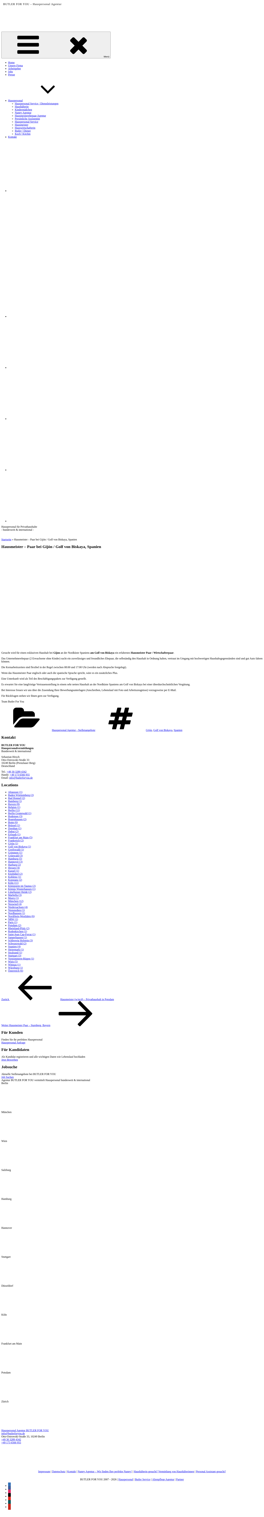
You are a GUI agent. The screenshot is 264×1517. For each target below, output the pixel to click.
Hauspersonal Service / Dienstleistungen (36, 103)
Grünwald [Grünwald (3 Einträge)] (15, 855)
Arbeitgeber (14, 68)
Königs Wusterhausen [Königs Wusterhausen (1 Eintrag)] (22, 889)
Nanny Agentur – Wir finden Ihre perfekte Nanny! (105, 1471)
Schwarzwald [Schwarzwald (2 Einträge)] (17, 943)
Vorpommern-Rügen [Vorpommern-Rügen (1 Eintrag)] (21, 958)
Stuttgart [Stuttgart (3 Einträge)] (14, 955)
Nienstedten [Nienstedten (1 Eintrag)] (16, 910)
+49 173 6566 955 (20, 774)
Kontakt (12, 136)
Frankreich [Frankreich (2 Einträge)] (16, 840)
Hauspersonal (40, 100)
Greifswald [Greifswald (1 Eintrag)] (16, 849)
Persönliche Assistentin (27, 118)
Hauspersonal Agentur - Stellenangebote (73, 730)
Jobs (10, 71)
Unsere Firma (15, 65)
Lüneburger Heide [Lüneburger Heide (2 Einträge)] (19, 892)
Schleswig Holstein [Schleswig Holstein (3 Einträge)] (20, 940)
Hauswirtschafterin (25, 127)
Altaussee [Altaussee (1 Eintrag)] (15, 792)
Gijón (149, 730)
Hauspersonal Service (26, 121)
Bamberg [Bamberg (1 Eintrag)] (15, 801)
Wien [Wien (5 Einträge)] (13, 961)
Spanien (178, 730)
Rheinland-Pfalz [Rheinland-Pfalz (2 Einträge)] (18, 928)
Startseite (6, 539)
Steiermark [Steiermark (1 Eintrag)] (16, 949)
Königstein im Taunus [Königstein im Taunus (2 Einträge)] (22, 886)
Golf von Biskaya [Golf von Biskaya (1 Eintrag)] (19, 846)
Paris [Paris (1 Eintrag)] (12, 922)
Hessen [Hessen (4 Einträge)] (14, 867)
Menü (56, 45)
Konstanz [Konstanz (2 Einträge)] (15, 879)
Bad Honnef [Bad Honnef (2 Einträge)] (16, 798)
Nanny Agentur (23, 112)
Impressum (44, 1471)
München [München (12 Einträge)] (15, 901)
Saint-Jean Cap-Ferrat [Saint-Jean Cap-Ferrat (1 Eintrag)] (22, 934)
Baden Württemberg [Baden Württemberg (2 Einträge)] (21, 795)
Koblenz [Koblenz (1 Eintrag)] (14, 876)
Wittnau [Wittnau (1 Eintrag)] (14, 964)
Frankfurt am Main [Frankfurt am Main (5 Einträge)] (20, 837)
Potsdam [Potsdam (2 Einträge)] (14, 925)
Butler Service (142, 1479)
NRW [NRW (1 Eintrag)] (13, 919)
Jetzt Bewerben (9, 1059)
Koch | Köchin (22, 133)
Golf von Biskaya (162, 730)
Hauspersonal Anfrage (13, 1042)
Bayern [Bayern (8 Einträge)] (14, 804)
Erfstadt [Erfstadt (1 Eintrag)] (14, 834)
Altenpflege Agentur (163, 1479)
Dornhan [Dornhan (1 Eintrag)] (14, 828)
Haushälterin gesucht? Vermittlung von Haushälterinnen (164, 1471)
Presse (11, 74)
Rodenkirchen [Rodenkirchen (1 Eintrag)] (17, 931)
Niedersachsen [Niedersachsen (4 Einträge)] (18, 907)
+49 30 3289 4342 (17, 771)
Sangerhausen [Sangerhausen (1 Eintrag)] (17, 937)
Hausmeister (21, 124)
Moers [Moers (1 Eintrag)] (13, 898)
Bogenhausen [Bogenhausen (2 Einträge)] (17, 819)
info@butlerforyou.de (21, 777)
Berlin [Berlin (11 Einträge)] (14, 810)
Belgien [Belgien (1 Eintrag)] (14, 807)
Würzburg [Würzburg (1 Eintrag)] (15, 967)
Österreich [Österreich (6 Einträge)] (15, 970)
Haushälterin (22, 106)
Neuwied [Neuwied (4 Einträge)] (15, 904)
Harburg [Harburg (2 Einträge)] (14, 864)
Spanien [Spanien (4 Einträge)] (14, 946)
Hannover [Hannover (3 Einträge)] (15, 861)
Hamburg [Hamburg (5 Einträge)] (15, 858)
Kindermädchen (23, 109)
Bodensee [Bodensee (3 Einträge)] (15, 816)
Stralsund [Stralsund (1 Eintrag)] (15, 952)
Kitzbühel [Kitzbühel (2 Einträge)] (15, 873)
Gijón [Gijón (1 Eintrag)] (13, 843)
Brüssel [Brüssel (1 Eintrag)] (14, 825)
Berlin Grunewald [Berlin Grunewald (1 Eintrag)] (19, 813)
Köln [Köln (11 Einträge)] (13, 882)
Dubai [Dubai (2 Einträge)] (13, 831)
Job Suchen (7, 1077)
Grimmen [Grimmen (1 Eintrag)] (15, 852)
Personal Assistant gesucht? (211, 1471)
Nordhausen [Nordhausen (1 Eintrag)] (16, 913)
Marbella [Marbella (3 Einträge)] (15, 895)
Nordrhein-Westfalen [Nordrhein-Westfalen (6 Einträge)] (21, 916)
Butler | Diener (23, 130)
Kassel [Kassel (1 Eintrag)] (13, 870)
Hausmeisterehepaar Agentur (30, 115)
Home (11, 62)
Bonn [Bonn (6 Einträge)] (13, 822)
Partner (180, 1479)
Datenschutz (58, 1471)
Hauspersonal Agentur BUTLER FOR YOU (25, 1430)
